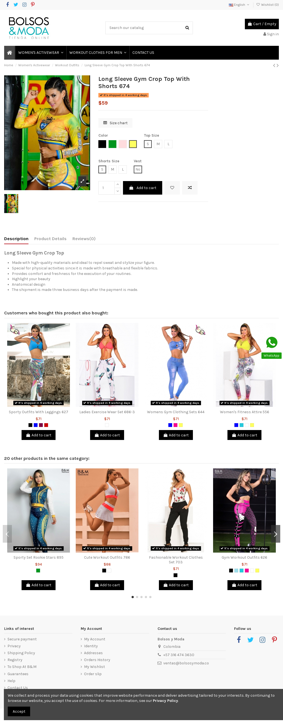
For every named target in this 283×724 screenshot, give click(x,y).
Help (11, 680)
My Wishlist (94, 666)
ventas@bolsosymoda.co (186, 663)
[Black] (30, 425)
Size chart (115, 123)
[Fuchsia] (175, 425)
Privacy (14, 646)
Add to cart (142, 187)
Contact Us (17, 687)
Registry (14, 659)
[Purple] (41, 425)
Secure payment (22, 639)
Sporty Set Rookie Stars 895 (39, 557)
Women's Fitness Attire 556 (244, 412)
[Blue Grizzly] (236, 570)
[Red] (46, 425)
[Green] (38, 570)
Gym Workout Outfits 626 (244, 557)
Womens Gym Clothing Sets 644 (176, 412)
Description (16, 238)
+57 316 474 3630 (178, 655)
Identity (91, 646)
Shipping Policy (21, 653)
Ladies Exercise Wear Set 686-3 (107, 412)
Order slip (93, 674)
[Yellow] (181, 425)
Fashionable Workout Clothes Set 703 (176, 559)
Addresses (93, 653)
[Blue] (36, 425)
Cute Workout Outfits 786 (107, 557)
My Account (94, 639)
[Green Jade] (241, 425)
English (239, 5)
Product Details (50, 238)
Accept (19, 711)
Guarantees (17, 674)
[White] (107, 425)
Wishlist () (267, 5)
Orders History (97, 659)
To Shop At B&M (21, 666)
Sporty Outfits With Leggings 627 (38, 412)
